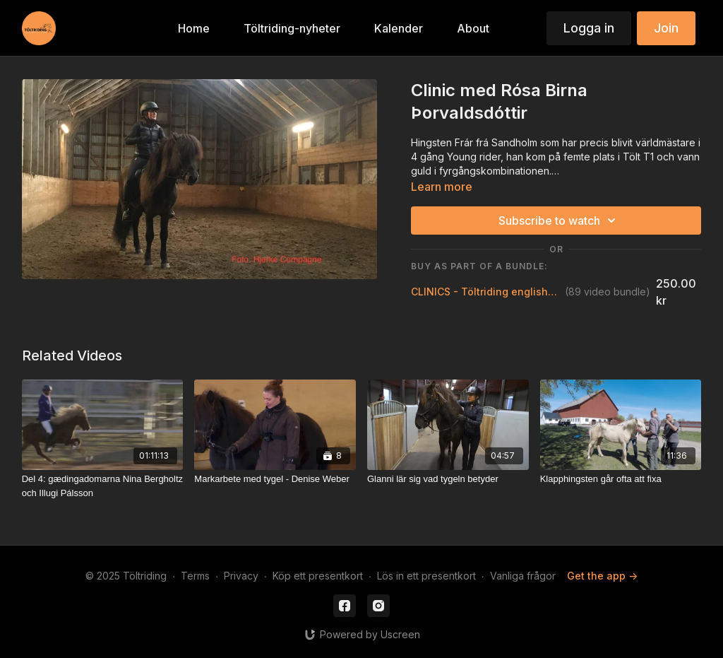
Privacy (241, 576)
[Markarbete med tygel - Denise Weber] (275, 479)
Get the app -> (602, 576)
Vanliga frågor (523, 576)
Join (666, 27)
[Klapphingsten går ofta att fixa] (621, 479)
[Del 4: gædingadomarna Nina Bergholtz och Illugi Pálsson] (103, 486)
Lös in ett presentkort (426, 576)
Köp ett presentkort (318, 576)
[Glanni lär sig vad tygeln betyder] (448, 479)
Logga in (588, 27)
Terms (195, 576)
